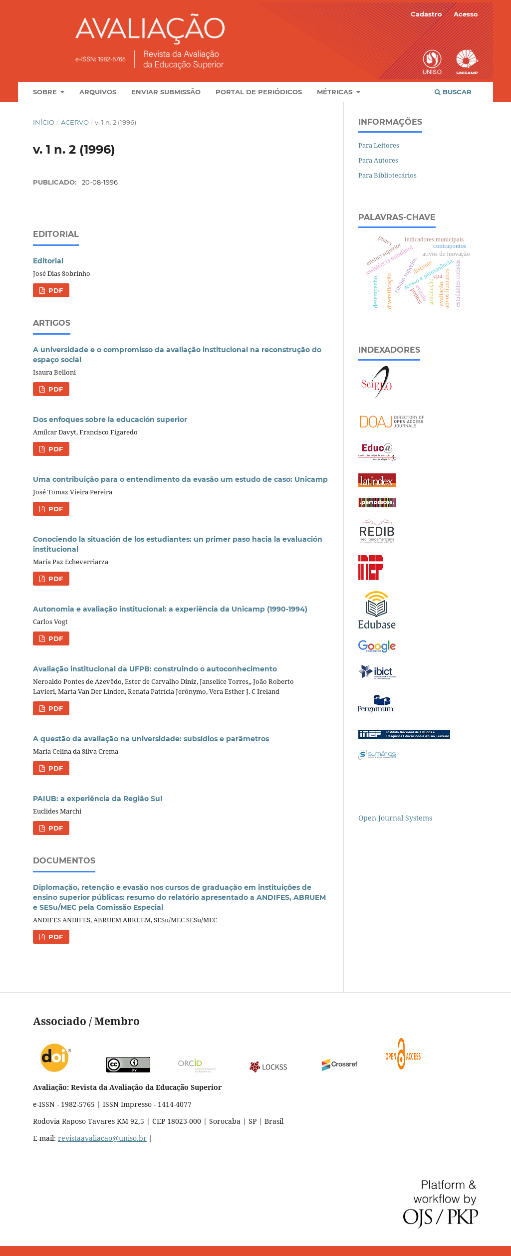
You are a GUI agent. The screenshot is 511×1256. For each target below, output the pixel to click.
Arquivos (97, 92)
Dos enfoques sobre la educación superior (110, 419)
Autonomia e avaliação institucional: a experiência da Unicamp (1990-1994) (170, 609)
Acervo (75, 122)
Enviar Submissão (166, 92)
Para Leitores (378, 145)
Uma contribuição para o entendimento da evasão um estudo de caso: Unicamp (180, 479)
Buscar (453, 92)
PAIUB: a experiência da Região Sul (97, 798)
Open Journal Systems (395, 818)
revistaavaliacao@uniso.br (102, 1138)
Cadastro (426, 14)
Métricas (335, 92)
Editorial (48, 260)
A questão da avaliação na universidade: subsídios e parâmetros (151, 738)
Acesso (466, 14)
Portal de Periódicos (259, 92)
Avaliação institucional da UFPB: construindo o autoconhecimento (155, 668)
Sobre (46, 92)
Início (43, 122)
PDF (54, 290)
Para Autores (378, 160)
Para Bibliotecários (387, 175)
